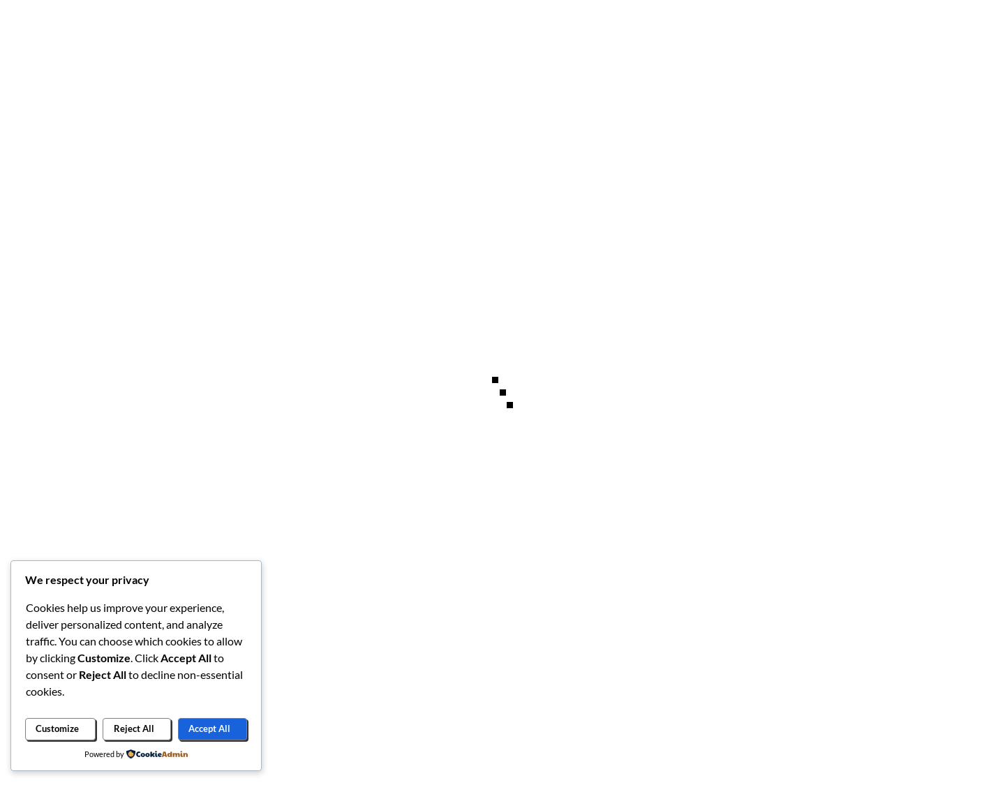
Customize (57, 729)
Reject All (134, 729)
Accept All (209, 729)
